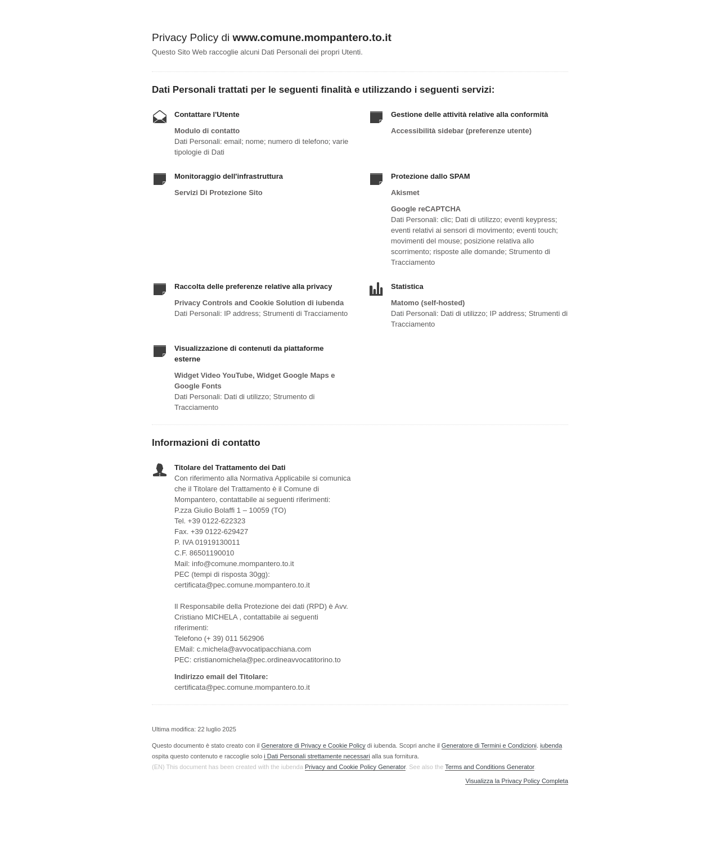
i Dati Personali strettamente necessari (317, 756)
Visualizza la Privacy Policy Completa (516, 781)
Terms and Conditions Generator (489, 766)
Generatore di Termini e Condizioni (489, 745)
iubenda (551, 745)
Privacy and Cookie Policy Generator (355, 766)
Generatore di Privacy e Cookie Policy (313, 745)
